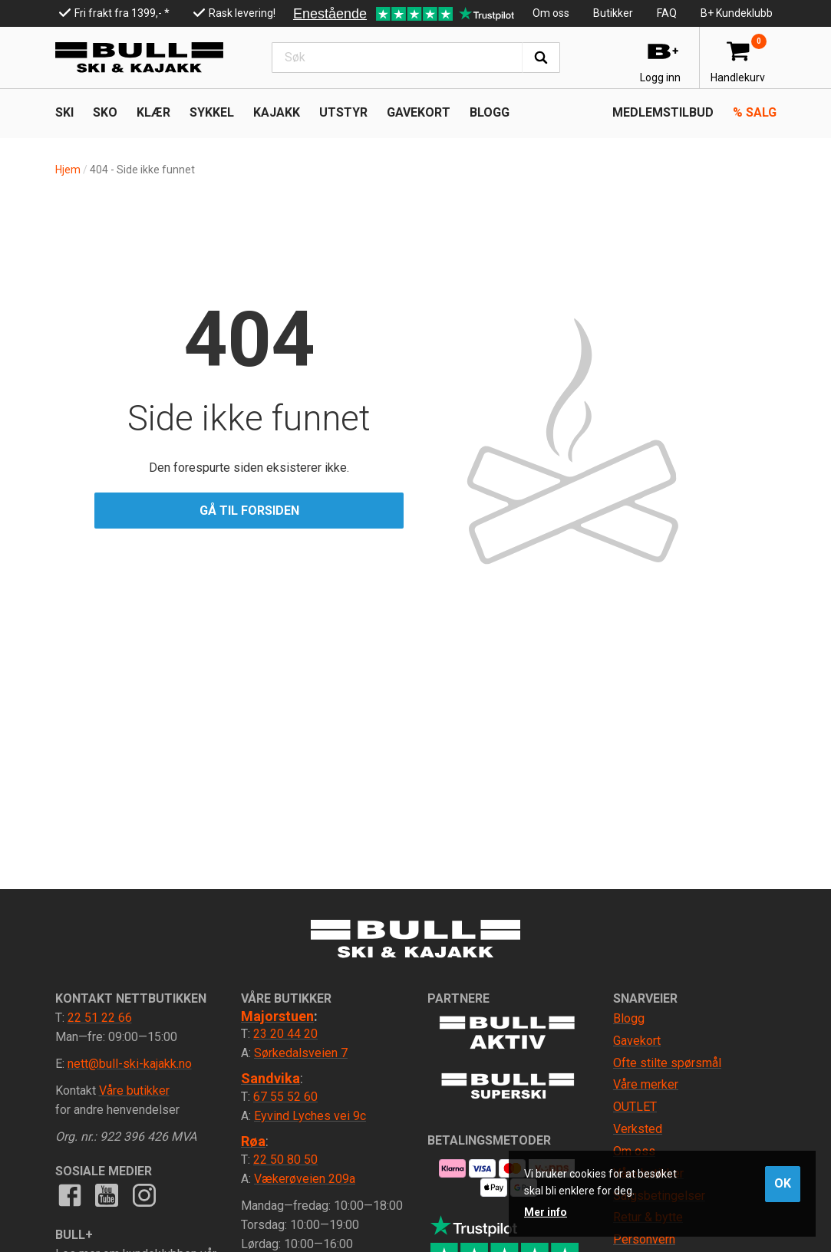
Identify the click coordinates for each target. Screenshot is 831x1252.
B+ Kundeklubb (737, 13)
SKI (64, 112)
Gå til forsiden (249, 510)
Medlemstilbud (663, 112)
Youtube (106, 1195)
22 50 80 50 (285, 1159)
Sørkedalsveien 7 (301, 1053)
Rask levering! (242, 13)
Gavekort (418, 112)
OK (782, 1183)
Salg (755, 112)
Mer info (545, 1212)
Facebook (69, 1195)
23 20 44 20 (285, 1033)
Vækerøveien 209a (304, 1178)
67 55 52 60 (285, 1096)
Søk (541, 57)
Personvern (644, 1239)
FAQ (667, 13)
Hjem (68, 169)
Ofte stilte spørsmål (667, 1063)
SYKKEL (212, 112)
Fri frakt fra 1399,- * (122, 13)
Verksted (637, 1129)
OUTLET (635, 1106)
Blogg (489, 112)
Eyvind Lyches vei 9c (310, 1116)
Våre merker (645, 1084)
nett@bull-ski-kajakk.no (130, 1063)
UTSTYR (343, 112)
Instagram (143, 1195)
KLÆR (153, 112)
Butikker (613, 13)
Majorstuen (277, 1016)
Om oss (551, 13)
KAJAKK (276, 112)
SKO (105, 112)
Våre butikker (134, 1090)
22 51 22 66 (100, 1017)
